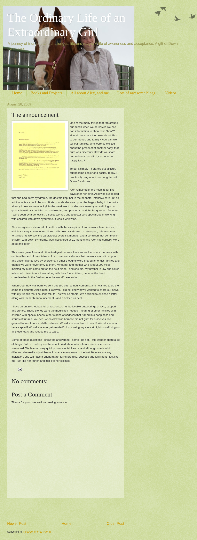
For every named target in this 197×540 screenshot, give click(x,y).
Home (17, 93)
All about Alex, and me (90, 93)
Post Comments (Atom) (37, 531)
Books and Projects (46, 93)
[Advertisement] (66, 509)
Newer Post (16, 523)
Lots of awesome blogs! (137, 93)
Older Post (115, 523)
